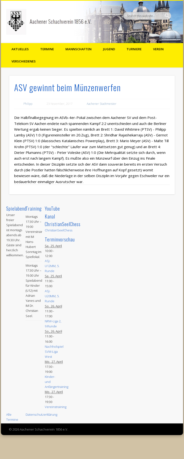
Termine (47, 49)
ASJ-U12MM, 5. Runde (52, 266)
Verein (158, 49)
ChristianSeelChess (58, 230)
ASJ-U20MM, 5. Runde (52, 296)
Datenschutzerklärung (41, 414)
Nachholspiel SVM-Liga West (54, 351)
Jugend (109, 49)
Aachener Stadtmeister (101, 104)
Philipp (27, 104)
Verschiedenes (24, 61)
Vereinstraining (55, 407)
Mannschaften (78, 49)
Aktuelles (20, 49)
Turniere (134, 49)
